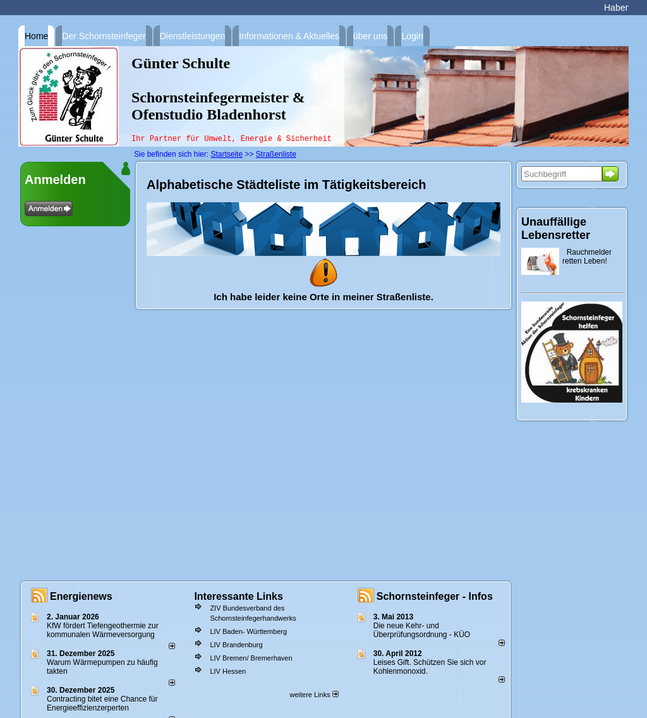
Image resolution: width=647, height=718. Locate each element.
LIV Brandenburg (236, 644)
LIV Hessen (228, 671)
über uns (370, 36)
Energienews (81, 596)
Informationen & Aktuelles (289, 36)
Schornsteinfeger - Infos (435, 596)
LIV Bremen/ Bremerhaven (251, 658)
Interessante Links (238, 596)
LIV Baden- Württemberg (248, 631)
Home (36, 36)
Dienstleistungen (193, 36)
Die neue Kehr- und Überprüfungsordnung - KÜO (421, 630)
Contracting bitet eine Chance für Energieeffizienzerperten (102, 703)
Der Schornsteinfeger (103, 36)
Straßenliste (276, 154)
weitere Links (313, 694)
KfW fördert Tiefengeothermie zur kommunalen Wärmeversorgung (103, 630)
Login (412, 36)
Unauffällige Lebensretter (555, 228)
